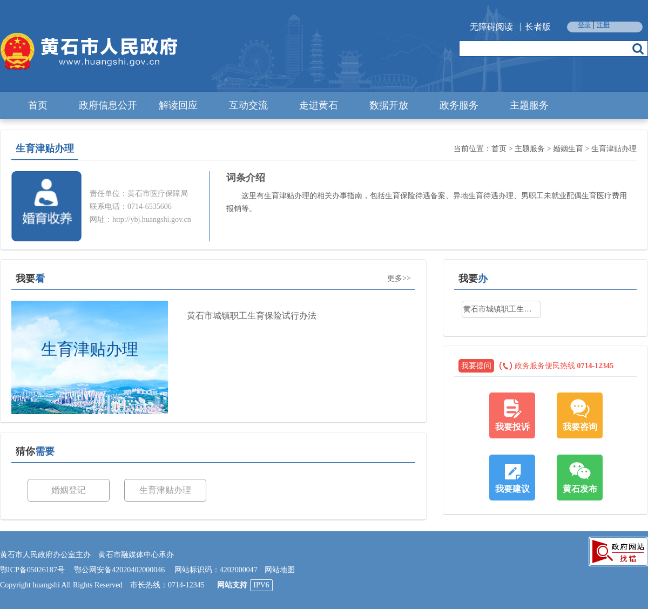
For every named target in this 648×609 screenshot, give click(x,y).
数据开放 (388, 105)
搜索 (638, 48)
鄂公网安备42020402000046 (119, 570)
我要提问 (476, 366)
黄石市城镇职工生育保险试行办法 (251, 315)
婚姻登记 (68, 490)
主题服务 (529, 105)
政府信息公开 (108, 105)
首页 (38, 105)
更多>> (399, 278)
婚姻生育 (568, 149)
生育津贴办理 (614, 149)
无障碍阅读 (491, 26)
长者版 (538, 26)
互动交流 (248, 105)
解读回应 (178, 105)
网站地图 (280, 570)
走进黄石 (318, 105)
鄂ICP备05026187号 (32, 570)
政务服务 (459, 105)
